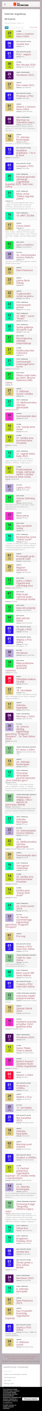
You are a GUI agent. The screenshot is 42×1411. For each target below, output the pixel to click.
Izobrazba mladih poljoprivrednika (25, 997)
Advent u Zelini (24, 1075)
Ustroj (13, 1356)
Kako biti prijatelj (25, 608)
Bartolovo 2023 (24, 1278)
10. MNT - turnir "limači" (25, 317)
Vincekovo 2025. (25, 75)
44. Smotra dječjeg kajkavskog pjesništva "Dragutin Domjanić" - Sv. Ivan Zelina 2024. (20, 732)
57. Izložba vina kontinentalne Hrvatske (24, 440)
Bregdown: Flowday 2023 (24, 1240)
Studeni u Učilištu (26, 1157)
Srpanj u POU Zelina (23, 1328)
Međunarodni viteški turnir (12, 1387)
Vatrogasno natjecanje (22, 867)
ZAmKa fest (22, 1251)
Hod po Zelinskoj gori (25, 499)
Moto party (22, 515)
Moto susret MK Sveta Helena (25, 974)
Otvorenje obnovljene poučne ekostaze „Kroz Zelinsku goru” (20, 776)
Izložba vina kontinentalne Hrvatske (15, 1374)
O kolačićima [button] (7, 1402)
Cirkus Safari (23, 225)
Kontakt (31, 1358)
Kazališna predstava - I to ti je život (25, 153)
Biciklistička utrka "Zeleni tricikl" (26, 538)
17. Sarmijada (24, 1107)
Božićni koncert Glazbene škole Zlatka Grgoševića (26, 1064)
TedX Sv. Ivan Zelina (23, 959)
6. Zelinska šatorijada (22, 1290)
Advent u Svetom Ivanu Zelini (26, 108)
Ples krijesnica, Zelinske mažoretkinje (24, 341)
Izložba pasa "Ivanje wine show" (23, 893)
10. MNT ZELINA (25, 215)
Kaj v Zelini (7, 1380)
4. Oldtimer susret (22, 1343)
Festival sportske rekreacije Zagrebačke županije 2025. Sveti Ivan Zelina (20, 181)
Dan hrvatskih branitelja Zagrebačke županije (18, 1314)
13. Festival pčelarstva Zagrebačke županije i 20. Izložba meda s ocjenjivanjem (20, 1173)
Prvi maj (20, 936)
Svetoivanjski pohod (23, 306)
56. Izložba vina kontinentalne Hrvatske (24, 879)
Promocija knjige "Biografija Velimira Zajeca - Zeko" (20, 1207)
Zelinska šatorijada (21, 820)
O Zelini (7, 1356)
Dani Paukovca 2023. (24, 1302)
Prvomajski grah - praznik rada (26, 557)
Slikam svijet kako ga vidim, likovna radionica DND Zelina (20, 379)
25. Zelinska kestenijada (23, 1188)
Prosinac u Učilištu (22, 1087)
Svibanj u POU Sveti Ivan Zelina (25, 948)
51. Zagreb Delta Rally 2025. (25, 455)
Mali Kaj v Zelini (9, 1383)
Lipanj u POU (23, 487)
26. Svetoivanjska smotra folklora (26, 256)
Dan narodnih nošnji (24, 527)
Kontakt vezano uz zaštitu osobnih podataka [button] (9, 1406)
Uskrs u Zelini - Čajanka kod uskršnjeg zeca (24, 583)
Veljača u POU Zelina (24, 641)
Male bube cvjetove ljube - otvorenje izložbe (25, 597)
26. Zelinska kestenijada (23, 763)
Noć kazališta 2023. (23, 1119)
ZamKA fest (22, 44)
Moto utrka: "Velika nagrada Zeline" (25, 196)
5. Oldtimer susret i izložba (24, 392)
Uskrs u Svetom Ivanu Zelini (25, 35)
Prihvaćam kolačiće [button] (30, 1399)
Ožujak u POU (24, 629)
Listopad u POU (24, 166)
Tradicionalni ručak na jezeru (25, 295)
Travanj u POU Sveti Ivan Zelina (25, 985)
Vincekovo (22, 652)
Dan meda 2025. (25, 85)
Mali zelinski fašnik (23, 619)
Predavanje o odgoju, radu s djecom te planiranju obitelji (18, 800)
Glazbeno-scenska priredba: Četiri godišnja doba (26, 1024)
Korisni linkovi (23, 1358)
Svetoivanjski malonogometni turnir (25, 364)
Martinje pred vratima (24, 1145)
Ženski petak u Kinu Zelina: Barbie (24, 1265)
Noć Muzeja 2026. (26, 64)
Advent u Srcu (24, 1096)
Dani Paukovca (24, 270)
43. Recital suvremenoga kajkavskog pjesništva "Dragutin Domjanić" (18, 922)
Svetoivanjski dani (26, 416)
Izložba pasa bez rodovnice (25, 352)
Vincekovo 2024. (25, 1037)
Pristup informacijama (24, 1356)
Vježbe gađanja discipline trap (24, 328)
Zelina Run (22, 1228)
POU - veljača (23, 54)
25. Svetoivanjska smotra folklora (26, 832)
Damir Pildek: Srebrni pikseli (24, 1049)
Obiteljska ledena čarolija (26, 680)
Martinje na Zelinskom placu (25, 121)
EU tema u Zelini (25, 749)
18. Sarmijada (24, 690)
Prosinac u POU (24, 96)
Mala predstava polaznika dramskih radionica (19, 666)
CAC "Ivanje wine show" (25, 428)
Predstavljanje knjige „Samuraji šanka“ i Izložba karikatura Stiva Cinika (20, 473)
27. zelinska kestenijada (22, 138)
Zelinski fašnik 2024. (24, 1010)
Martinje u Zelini (25, 716)
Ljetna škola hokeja (23, 281)
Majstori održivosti (21, 569)
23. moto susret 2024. (25, 907)
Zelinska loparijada (21, 706)
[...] (13, 130)
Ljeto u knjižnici (25, 244)
